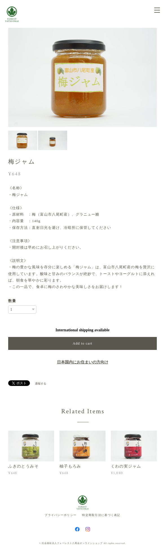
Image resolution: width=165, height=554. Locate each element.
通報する (40, 383)
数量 (12, 301)
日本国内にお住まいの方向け (82, 362)
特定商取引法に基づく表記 (101, 515)
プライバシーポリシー (60, 515)
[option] (82, 77)
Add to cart (83, 343)
